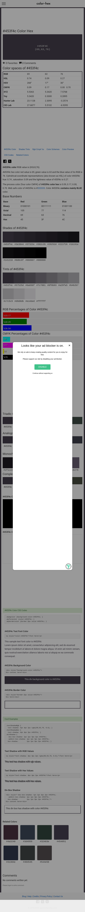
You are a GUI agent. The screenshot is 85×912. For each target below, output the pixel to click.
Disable (42, 367)
